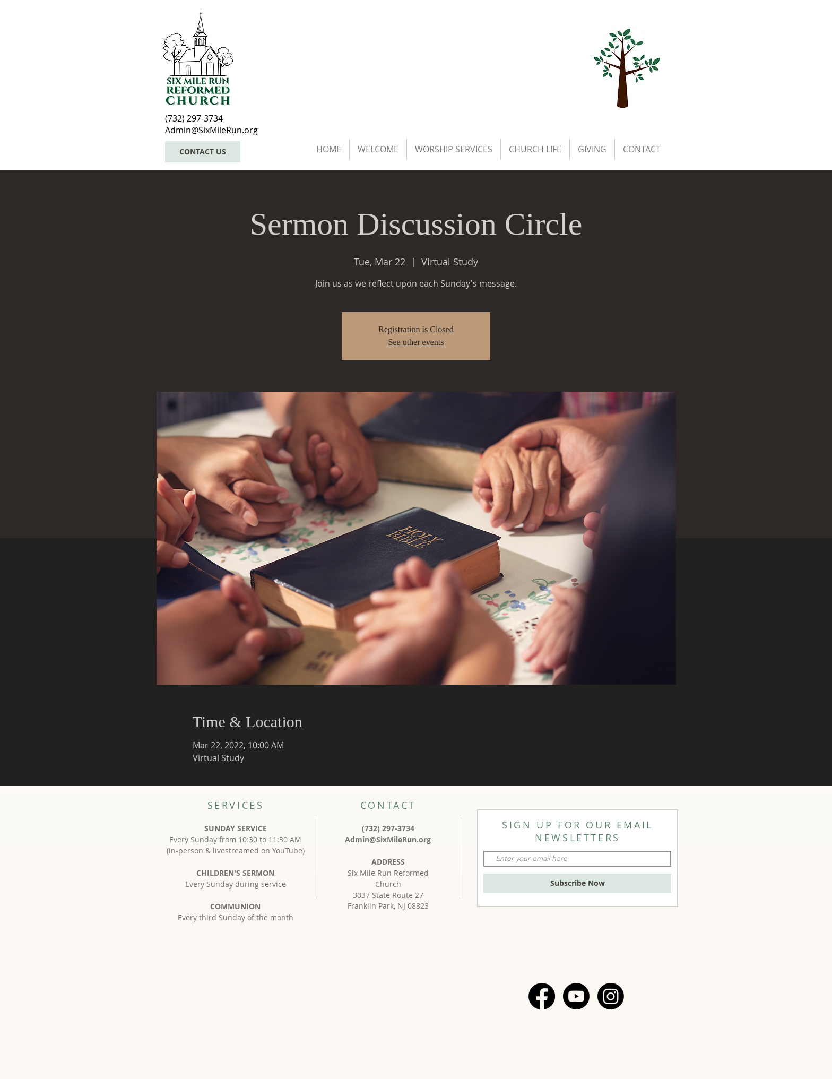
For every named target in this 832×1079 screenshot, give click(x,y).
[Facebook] (541, 996)
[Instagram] (610, 996)
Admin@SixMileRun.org (388, 839)
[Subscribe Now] (577, 883)
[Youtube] (576, 996)
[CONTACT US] (202, 151)
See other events (416, 342)
